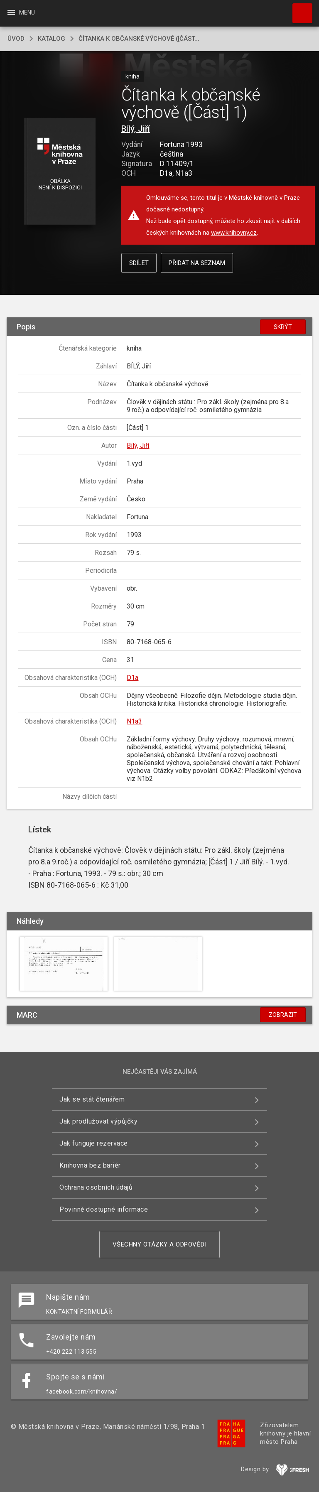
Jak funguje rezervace (93, 1143)
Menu (20, 12)
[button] (59, 172)
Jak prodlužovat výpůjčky (98, 1121)
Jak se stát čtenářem (92, 1099)
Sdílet (139, 263)
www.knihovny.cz (234, 232)
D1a (132, 678)
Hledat (299, 9)
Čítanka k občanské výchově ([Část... (139, 38)
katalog (51, 38)
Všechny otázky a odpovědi (160, 1244)
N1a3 (134, 721)
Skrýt (283, 327)
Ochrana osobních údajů (96, 1187)
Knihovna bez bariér (90, 1165)
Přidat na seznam (197, 263)
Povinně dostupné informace (103, 1209)
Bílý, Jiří (135, 129)
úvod (16, 38)
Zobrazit (283, 1014)
